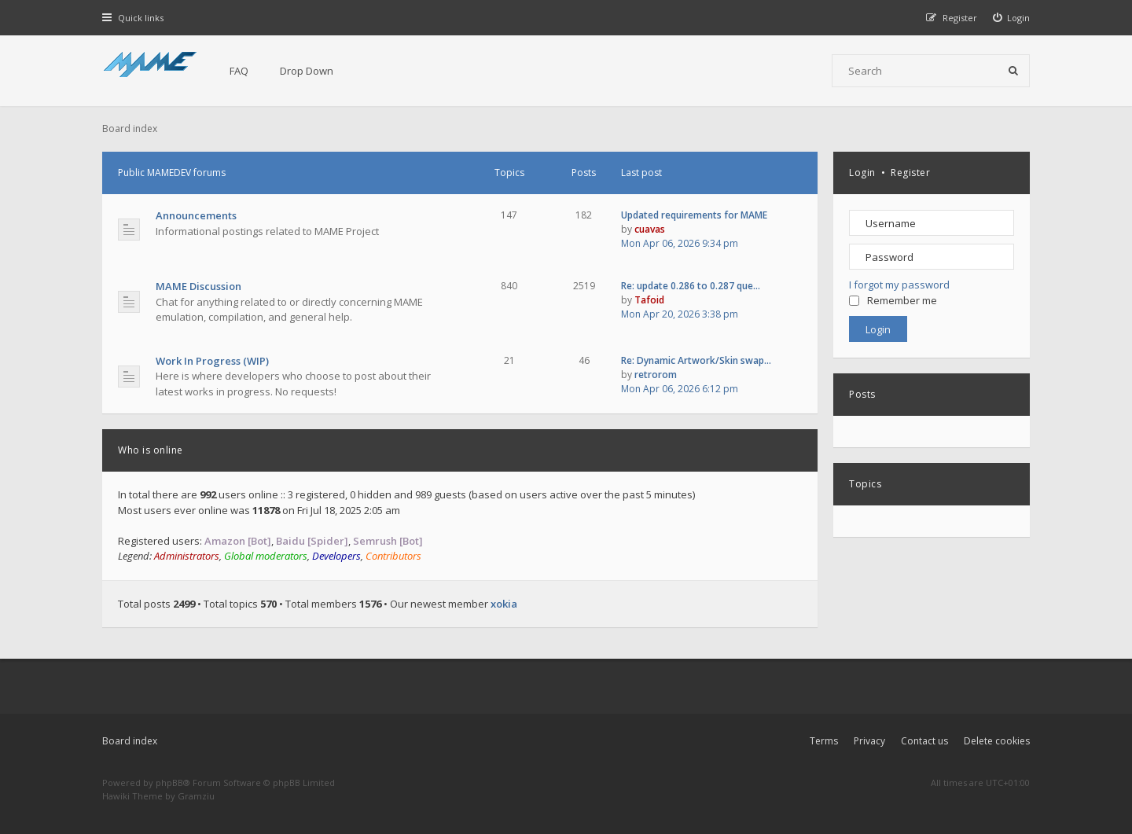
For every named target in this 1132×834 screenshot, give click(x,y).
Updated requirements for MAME (694, 215)
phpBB (169, 782)
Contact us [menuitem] (924, 741)
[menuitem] (1012, 18)
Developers (336, 556)
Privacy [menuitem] (869, 741)
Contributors (393, 556)
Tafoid (649, 300)
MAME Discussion (198, 286)
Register (910, 172)
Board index (129, 741)
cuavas (649, 229)
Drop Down (306, 71)
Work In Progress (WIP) (212, 361)
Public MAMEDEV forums (172, 172)
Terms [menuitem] (824, 741)
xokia (504, 604)
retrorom (655, 374)
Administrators (186, 556)
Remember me (893, 300)
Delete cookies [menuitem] (997, 741)
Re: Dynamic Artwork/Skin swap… (696, 360)
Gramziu (196, 796)
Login (862, 172)
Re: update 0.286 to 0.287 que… (690, 285)
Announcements (196, 215)
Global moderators (265, 556)
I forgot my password (899, 284)
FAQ (239, 71)
